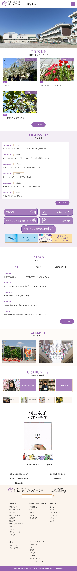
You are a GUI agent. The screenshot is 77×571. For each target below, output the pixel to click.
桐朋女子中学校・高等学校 (19, 478)
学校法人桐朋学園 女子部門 (19, 474)
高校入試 (32, 512)
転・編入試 (33, 518)
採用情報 (32, 555)
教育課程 (12, 518)
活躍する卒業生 (14, 548)
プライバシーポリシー (37, 561)
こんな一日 (53, 507)
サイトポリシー (34, 558)
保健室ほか (53, 521)
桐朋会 (49, 465)
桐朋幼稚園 (19, 483)
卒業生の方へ (33, 544)
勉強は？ (53, 509)
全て (16, 267)
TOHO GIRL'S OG (33, 465)
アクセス (12, 535)
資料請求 (32, 550)
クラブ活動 (53, 515)
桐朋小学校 (57, 478)
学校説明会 (33, 507)
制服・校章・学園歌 (16, 524)
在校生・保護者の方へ (37, 541)
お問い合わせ (33, 547)
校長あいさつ (13, 507)
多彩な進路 (13, 545)
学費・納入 (13, 526)
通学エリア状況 (14, 532)
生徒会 (52, 518)
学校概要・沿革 (14, 509)
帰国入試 (32, 515)
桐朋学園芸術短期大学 (57, 474)
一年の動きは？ (55, 512)
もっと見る (38, 124)
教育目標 (12, 512)
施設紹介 (12, 521)
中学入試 (32, 509)
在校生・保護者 (60, 267)
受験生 (38, 267)
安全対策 (12, 529)
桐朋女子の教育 (14, 515)
